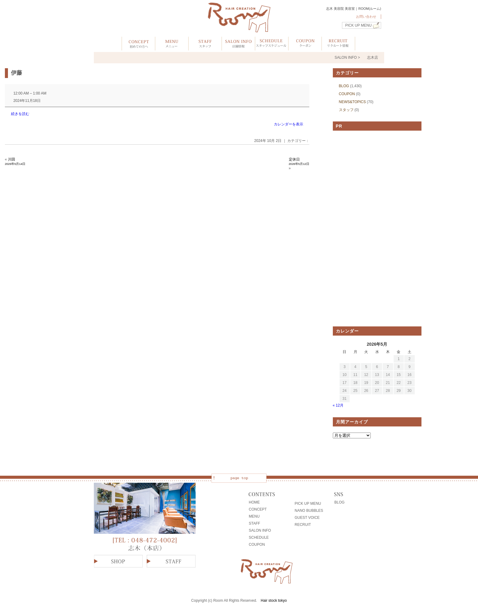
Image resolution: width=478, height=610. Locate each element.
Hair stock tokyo (274, 600)
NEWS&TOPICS (352, 102)
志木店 (372, 57)
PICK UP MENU (358, 25)
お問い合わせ (366, 16)
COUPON (347, 94)
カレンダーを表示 (288, 124)
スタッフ (346, 110)
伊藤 (16, 73)
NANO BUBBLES (309, 510)
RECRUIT (303, 525)
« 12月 (338, 405)
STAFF (254, 523)
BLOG (344, 86)
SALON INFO (260, 530)
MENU (254, 516)
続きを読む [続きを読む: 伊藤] (20, 114)
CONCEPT (258, 509)
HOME (254, 502)
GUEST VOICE (307, 517)
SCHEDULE (259, 537)
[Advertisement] (377, 228)
